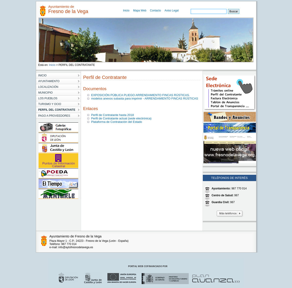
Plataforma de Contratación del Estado (116, 122)
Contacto (155, 10)
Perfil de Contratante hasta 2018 (112, 115)
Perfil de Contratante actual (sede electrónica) (121, 118)
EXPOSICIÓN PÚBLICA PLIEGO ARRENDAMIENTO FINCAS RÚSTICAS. (140, 95)
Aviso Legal (171, 10)
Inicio (126, 10)
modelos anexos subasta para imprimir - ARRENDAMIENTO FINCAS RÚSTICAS (144, 98)
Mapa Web (139, 10)
